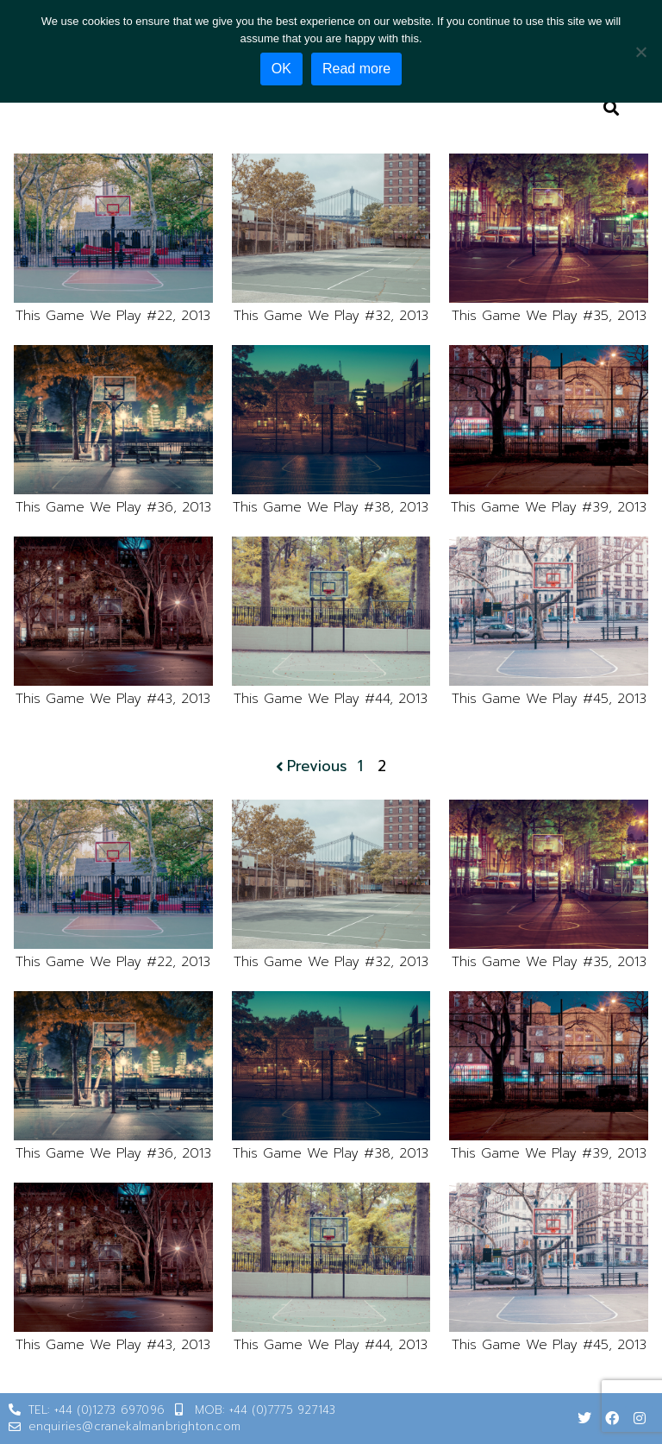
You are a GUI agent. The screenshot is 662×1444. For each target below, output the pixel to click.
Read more (356, 68)
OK (281, 68)
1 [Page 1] (360, 766)
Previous (309, 766)
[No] (640, 51)
